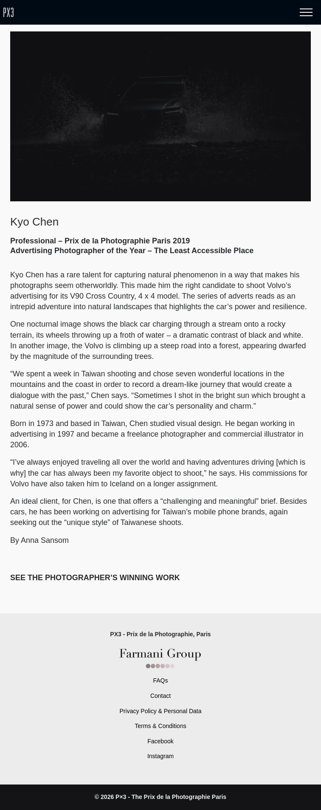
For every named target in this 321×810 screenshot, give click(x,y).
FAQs (160, 680)
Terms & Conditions (160, 726)
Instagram (160, 756)
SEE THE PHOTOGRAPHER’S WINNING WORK (96, 577)
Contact (160, 695)
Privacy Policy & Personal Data (161, 711)
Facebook (160, 741)
